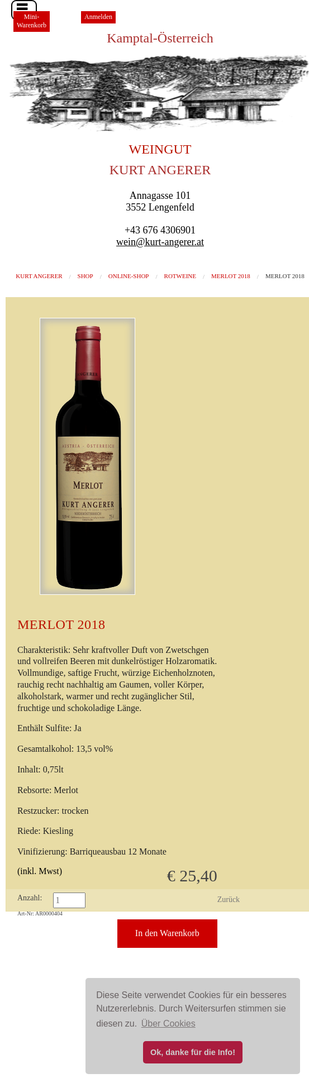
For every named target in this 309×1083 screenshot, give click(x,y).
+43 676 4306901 (160, 230)
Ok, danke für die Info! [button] (192, 1052)
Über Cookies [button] (168, 1023)
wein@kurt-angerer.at (160, 241)
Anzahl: (29, 898)
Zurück (228, 899)
